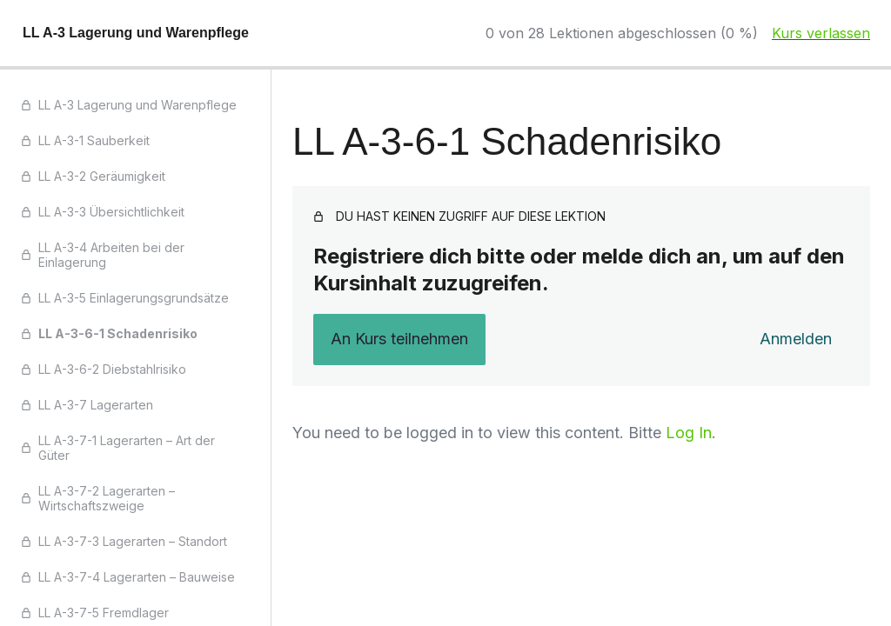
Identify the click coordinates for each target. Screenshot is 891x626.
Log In (689, 432)
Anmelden (796, 339)
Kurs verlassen (821, 33)
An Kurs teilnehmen (399, 339)
